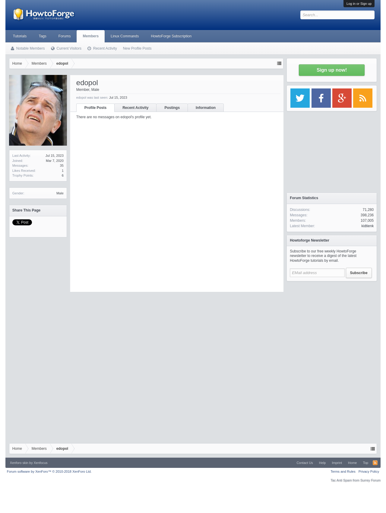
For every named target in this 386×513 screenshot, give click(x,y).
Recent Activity (135, 108)
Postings (172, 108)
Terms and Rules (343, 471)
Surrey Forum (370, 480)
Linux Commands (125, 36)
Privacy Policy (369, 471)
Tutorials (20, 36)
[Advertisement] (331, 322)
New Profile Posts (137, 48)
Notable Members (30, 48)
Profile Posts (95, 108)
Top (365, 463)
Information (206, 108)
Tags (42, 36)
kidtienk (368, 226)
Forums (65, 36)
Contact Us (304, 463)
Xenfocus (41, 463)
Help (322, 463)
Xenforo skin (19, 463)
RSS (375, 462)
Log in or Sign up (359, 3)
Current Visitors (69, 48)
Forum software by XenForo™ (49, 471)
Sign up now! (332, 70)
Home (352, 463)
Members (91, 36)
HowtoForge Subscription (171, 36)
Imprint (337, 463)
